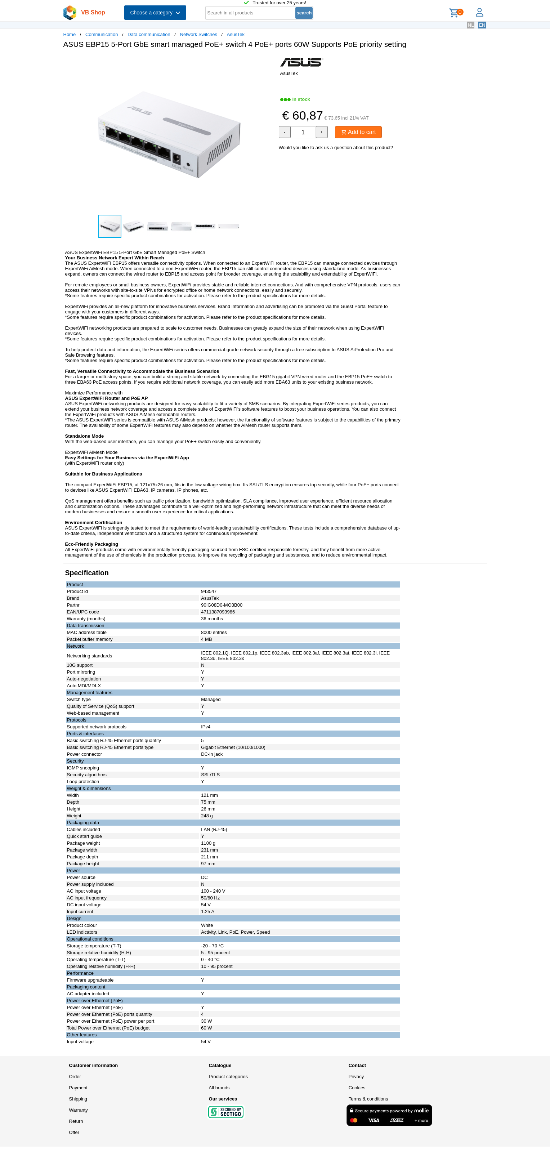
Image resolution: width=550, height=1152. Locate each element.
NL (471, 25)
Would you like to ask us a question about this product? (336, 147)
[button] (268, 61)
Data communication (149, 34)
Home (69, 34)
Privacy (356, 1076)
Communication (101, 34)
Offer (74, 1132)
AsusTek (236, 34)
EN (482, 25)
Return (76, 1121)
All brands (219, 1087)
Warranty (78, 1110)
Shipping (78, 1099)
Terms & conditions (368, 1099)
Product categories (228, 1076)
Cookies (357, 1087)
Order (75, 1076)
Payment (78, 1087)
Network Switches (198, 34)
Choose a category (155, 12)
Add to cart (358, 132)
